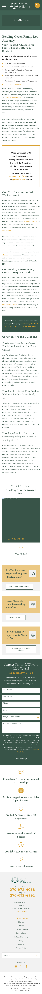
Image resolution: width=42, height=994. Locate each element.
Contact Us (21, 948)
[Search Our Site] (37, 955)
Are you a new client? (11, 717)
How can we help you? (12, 724)
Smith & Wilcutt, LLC (13, 98)
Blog (21, 940)
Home (21, 922)
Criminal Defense (21, 929)
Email (5, 710)
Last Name (7, 696)
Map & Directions (21, 912)
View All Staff (21, 554)
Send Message (21, 758)
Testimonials (21, 944)
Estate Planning (21, 937)
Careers (21, 926)
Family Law (21, 933)
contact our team (9, 305)
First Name (7, 690)
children (5, 255)
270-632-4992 (22, 895)
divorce (5, 249)
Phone (5, 703)
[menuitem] (15, 991)
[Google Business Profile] (15, 966)
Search (7, 955)
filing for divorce (30, 221)
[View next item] (23, 547)
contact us (6, 230)
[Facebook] (26, 966)
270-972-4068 (22, 890)
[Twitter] (21, 966)
